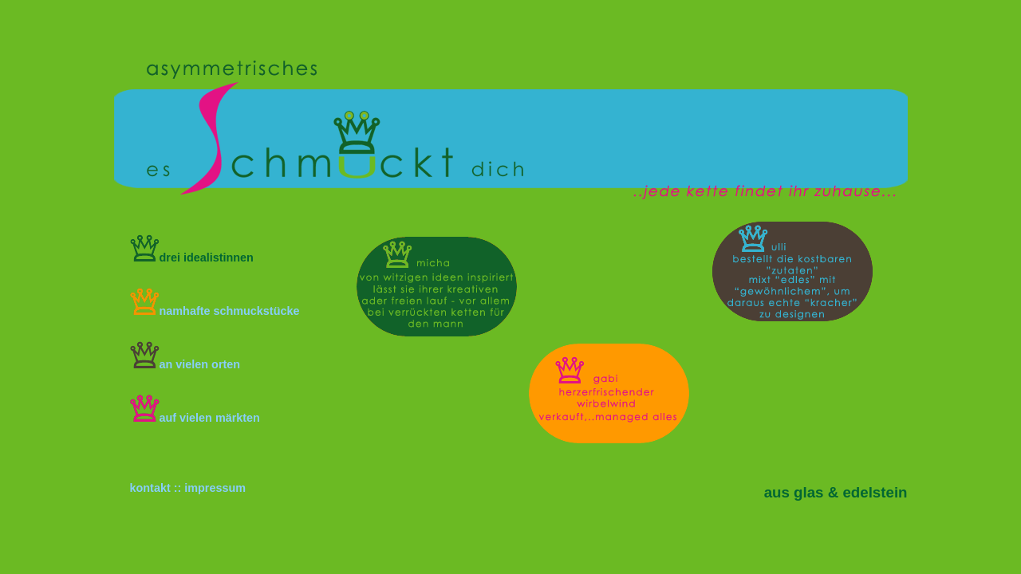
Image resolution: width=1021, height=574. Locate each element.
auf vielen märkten (195, 417)
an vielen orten (185, 364)
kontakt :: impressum (188, 488)
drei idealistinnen (192, 257)
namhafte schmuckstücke (215, 311)
